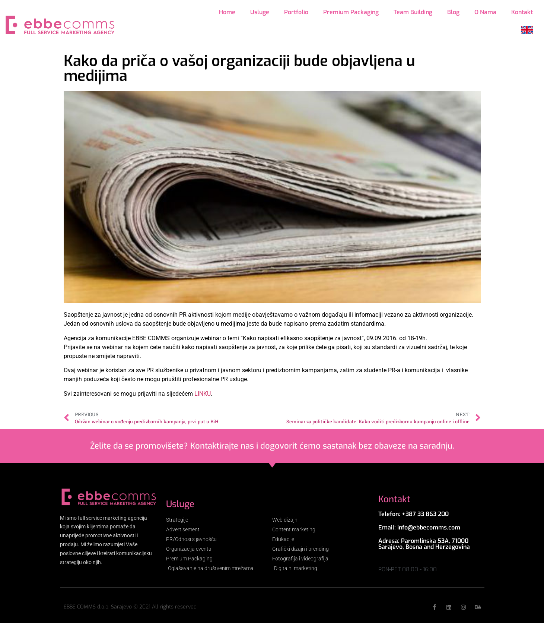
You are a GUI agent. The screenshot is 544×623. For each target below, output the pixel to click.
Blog (453, 12)
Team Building (413, 12)
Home (227, 12)
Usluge (259, 12)
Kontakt (522, 12)
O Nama (485, 12)
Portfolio (296, 12)
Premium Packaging (351, 12)
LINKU (202, 393)
